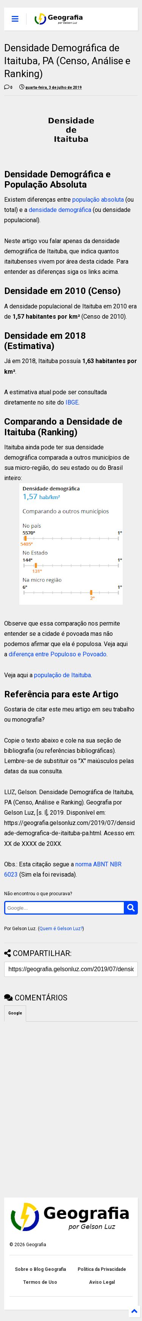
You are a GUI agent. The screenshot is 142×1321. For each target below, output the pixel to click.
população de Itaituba (62, 675)
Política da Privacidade (102, 1269)
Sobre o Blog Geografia (40, 1269)
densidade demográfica (60, 209)
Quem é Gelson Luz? (61, 928)
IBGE (72, 402)
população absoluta (98, 199)
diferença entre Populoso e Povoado (57, 654)
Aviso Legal (102, 1282)
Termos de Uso (40, 1282)
